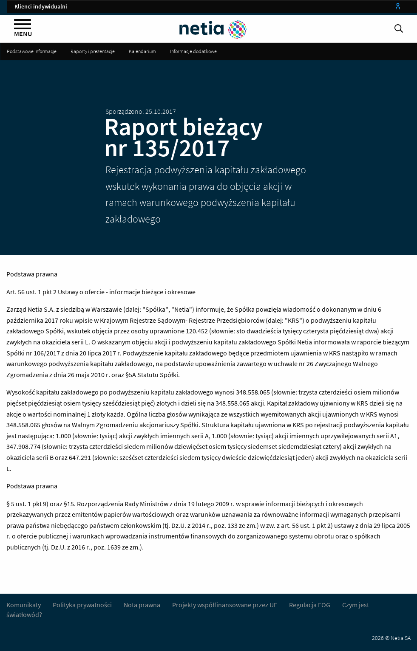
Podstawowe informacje (32, 51)
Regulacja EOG (309, 604)
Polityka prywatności (83, 604)
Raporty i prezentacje (93, 51)
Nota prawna (142, 604)
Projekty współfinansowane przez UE (224, 604)
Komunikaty (23, 604)
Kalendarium (142, 51)
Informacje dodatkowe (193, 51)
